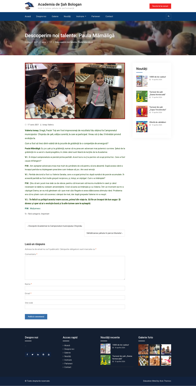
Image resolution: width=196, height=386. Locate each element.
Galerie (55, 16)
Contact (109, 16)
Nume (28, 284)
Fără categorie (34, 214)
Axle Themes (165, 381)
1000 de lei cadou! (157, 77)
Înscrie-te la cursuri (160, 6)
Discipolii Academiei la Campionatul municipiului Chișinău (55, 226)
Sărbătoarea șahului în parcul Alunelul (103, 233)
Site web (29, 303)
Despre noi (41, 16)
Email (28, 293)
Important (45, 214)
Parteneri (96, 16)
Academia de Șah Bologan (60, 4)
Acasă (28, 16)
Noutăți (67, 16)
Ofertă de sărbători (157, 122)
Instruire (80, 16)
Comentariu (31, 254)
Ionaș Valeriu (48, 125)
